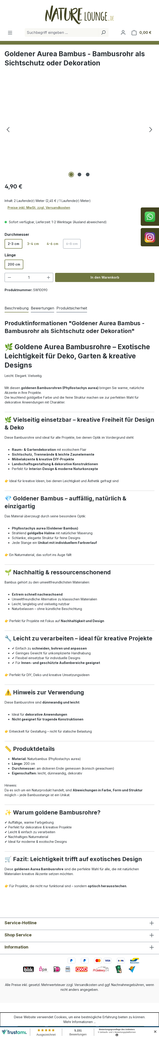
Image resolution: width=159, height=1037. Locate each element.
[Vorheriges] (8, 129)
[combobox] (61, 32)
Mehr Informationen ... (80, 1022)
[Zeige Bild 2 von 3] (79, 174)
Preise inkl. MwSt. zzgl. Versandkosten (39, 208)
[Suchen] (103, 32)
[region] (79, 129)
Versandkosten (85, 985)
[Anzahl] (29, 277)
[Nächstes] (150, 129)
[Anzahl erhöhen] (48, 277)
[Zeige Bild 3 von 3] (88, 174)
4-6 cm (52, 244)
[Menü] (10, 32)
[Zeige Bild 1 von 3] (71, 174)
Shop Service (18, 934)
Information (16, 947)
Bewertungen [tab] (42, 308)
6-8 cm (73, 245)
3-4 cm (33, 244)
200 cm (14, 264)
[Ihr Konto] (123, 32)
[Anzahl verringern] (9, 277)
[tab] (17, 308)
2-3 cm (13, 244)
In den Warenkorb (104, 277)
